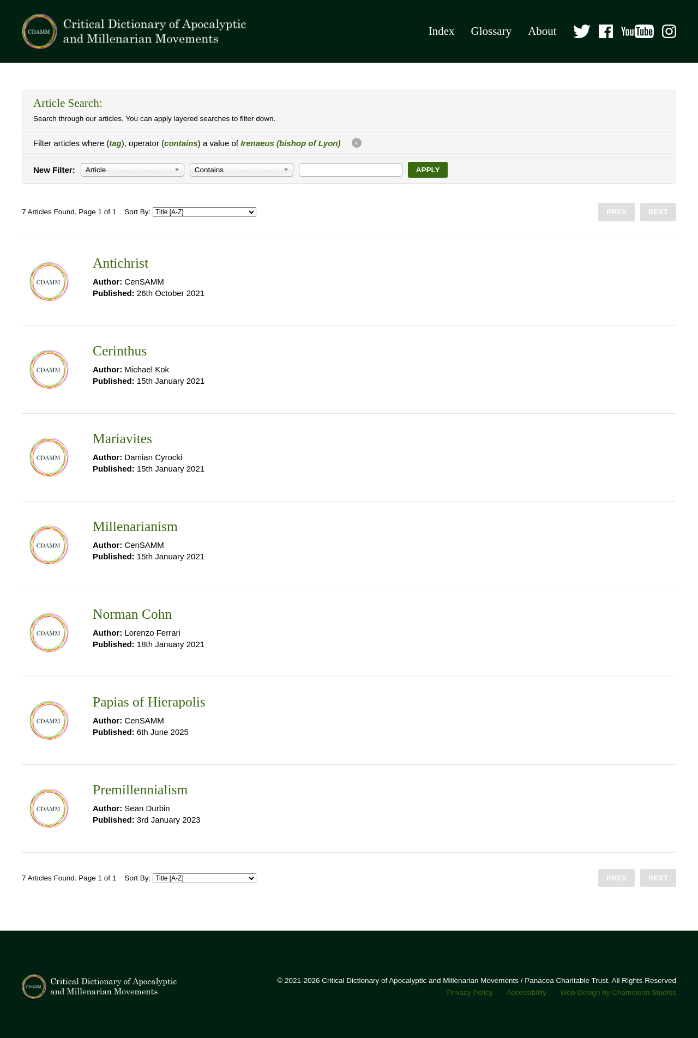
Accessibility (527, 992)
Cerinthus (120, 351)
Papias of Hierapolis (149, 702)
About (542, 31)
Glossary (491, 31)
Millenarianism (135, 526)
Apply (428, 170)
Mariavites (122, 438)
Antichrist (120, 263)
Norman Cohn (132, 614)
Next (658, 212)
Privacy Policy (470, 992)
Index (442, 31)
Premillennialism (140, 790)
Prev (616, 212)
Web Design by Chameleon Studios (618, 992)
